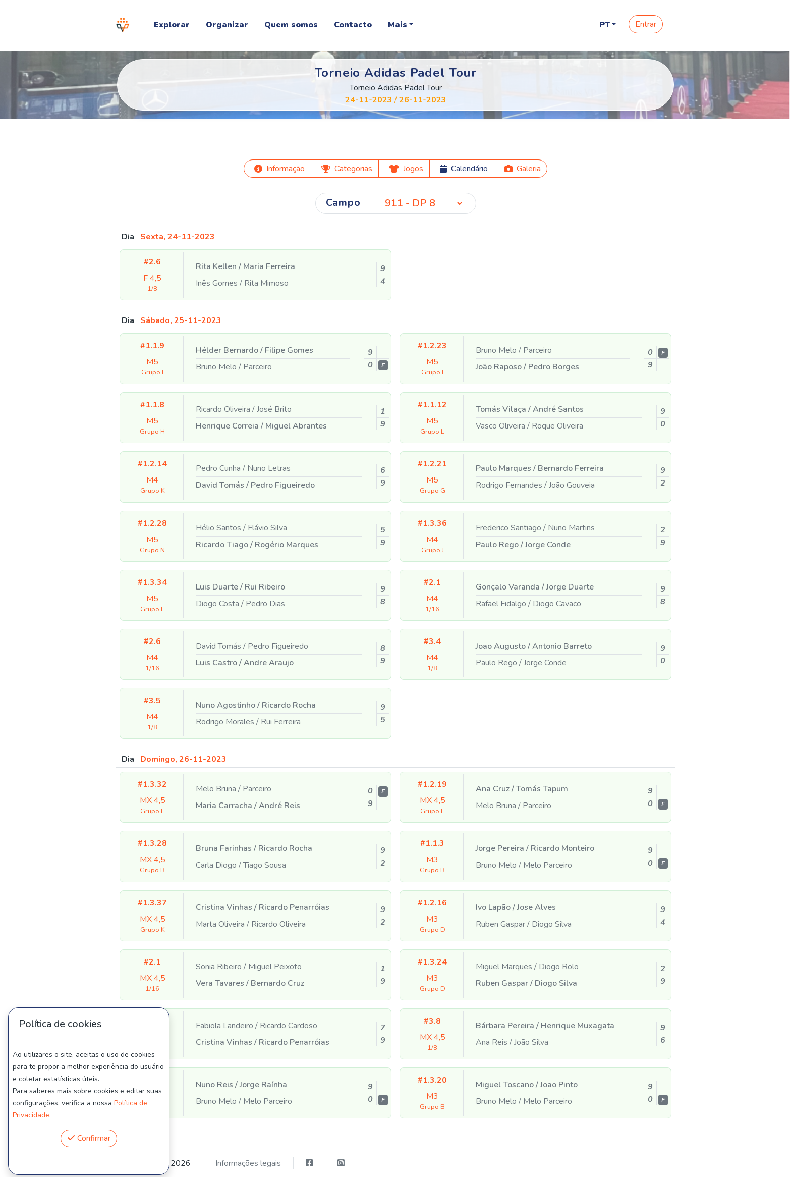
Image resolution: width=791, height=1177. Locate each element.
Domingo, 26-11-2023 (183, 759)
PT (604, 24)
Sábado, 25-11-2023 (180, 320)
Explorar (172, 24)
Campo (343, 202)
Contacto (353, 24)
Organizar (227, 24)
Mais (397, 24)
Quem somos (291, 24)
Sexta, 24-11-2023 (177, 236)
